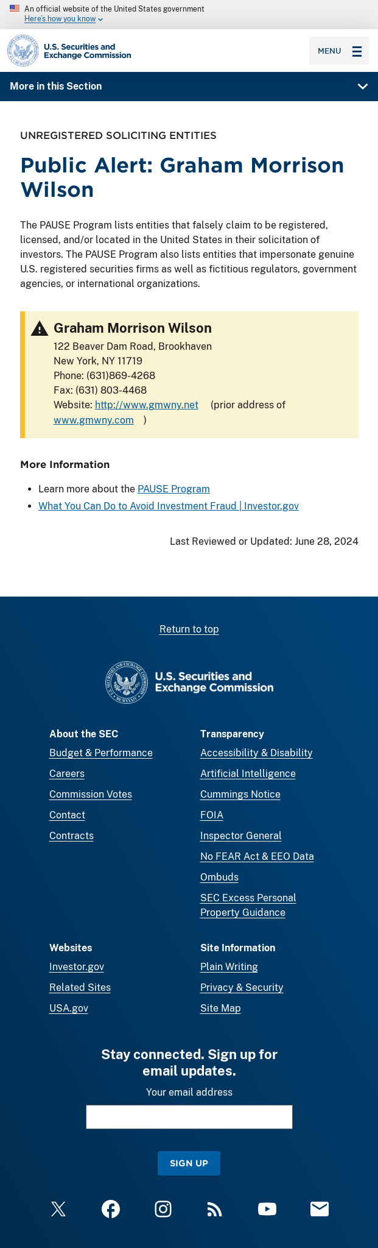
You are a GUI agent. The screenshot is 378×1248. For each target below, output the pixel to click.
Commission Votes (90, 794)
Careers (67, 773)
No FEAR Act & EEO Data (257, 856)
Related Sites (80, 987)
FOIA (211, 815)
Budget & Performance (101, 753)
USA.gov (68, 1008)
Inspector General (241, 836)
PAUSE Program (174, 489)
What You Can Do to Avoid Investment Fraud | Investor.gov (168, 506)
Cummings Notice (240, 794)
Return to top (189, 629)
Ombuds (219, 877)
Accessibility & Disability (256, 753)
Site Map (220, 1008)
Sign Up (189, 1163)
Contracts (71, 836)
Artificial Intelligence (248, 773)
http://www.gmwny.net (146, 405)
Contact (67, 815)
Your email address (189, 1092)
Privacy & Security (242, 987)
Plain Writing (229, 967)
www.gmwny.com (93, 420)
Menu (340, 50)
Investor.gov (76, 967)
